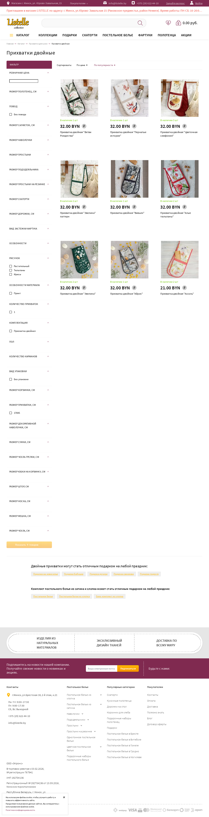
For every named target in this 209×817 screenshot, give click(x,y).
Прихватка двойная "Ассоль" (177, 293)
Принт (17, 293)
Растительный (21, 266)
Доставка (152, 706)
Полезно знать (155, 712)
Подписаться (128, 668)
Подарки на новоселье (45, 573)
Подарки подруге (149, 573)
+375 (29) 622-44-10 (148, 3)
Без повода (20, 114)
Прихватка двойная (25, 330)
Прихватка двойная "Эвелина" (78, 293)
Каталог (22, 35)
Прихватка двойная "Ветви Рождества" (75, 133)
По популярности (104, 65)
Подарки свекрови (124, 573)
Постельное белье (43, 596)
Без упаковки (21, 379)
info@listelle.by (17, 722)
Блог (150, 718)
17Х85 (17, 412)
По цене (82, 65)
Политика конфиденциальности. (20, 810)
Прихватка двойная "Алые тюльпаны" (175, 214)
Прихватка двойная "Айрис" (126, 293)
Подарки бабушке (73, 573)
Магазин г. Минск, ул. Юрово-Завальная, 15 (36, 3)
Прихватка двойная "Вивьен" (127, 212)
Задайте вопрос (175, 3)
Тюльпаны (19, 270)
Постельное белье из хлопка (74, 596)
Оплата (151, 700)
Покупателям (78, 3)
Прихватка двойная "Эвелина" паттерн (78, 214)
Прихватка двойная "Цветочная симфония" (178, 133)
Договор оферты (156, 724)
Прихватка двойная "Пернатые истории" (128, 133)
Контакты (152, 694)
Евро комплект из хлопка (109, 596)
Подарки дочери (98, 573)
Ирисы (17, 274)
